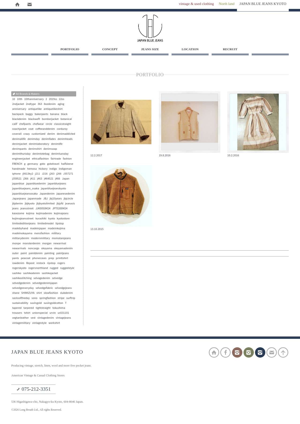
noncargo (33, 249)
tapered (17, 308)
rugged (54, 268)
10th (19, 99)
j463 (39, 179)
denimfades (48, 139)
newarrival (59, 243)
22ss (61, 99)
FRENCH (17, 164)
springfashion (47, 298)
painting (50, 254)
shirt (39, 293)
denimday (34, 139)
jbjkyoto (30, 204)
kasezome (18, 214)
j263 (51, 174)
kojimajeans (61, 214)
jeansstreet (27, 209)
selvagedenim (42, 278)
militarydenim (20, 239)
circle (49, 124)
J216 (45, 174)
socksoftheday (21, 298)
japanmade (34, 199)
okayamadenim (63, 249)
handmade (18, 169)
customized (38, 134)
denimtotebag (40, 154)
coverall (17, 134)
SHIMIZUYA (27, 293)
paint (24, 254)
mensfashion (42, 234)
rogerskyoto (19, 268)
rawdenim (18, 263)
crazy (26, 134)
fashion (67, 159)
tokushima (58, 308)
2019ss (53, 99)
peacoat (25, 258)
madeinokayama (22, 234)
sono (35, 298)
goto (42, 164)
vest (33, 318)
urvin (52, 313)
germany (32, 164)
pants (15, 258)
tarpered (28, 308)
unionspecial (40, 313)
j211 (37, 174)
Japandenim (46, 194)
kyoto (51, 219)
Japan (66, 179)
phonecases (39, 258)
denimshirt (35, 149)
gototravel (53, 164)
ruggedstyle (67, 268)
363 (40, 104)
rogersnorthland (38, 268)
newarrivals (19, 249)
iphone (16, 174)
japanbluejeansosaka (25, 194)
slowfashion (51, 293)
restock (40, 263)
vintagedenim (46, 318)
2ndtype (31, 104)
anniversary (19, 109)
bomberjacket (50, 119)
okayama (46, 249)
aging (61, 104)
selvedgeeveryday (23, 288)
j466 (57, 179)
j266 (58, 174)
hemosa (32, 169)
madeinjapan (38, 229)
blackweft (34, 119)
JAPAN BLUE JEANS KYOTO (150, 28)
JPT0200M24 (60, 209)
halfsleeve (67, 164)
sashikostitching (22, 278)
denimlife (57, 144)
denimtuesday (60, 154)
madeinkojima (56, 229)
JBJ (45, 199)
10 (13, 99)
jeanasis (70, 204)
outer (15, 254)
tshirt (27, 313)
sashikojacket (50, 273)
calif (14, 124)
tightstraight (43, 308)
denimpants (19, 149)
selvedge (57, 278)
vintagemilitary (21, 323)
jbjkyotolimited (45, 204)
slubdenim (66, 293)
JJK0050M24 (42, 209)
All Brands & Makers (25, 94)
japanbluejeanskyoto (53, 189)
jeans (15, 209)
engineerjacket (21, 159)
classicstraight (62, 124)
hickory (43, 169)
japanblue (18, 184)
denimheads (65, 139)
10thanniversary (34, 99)
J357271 (68, 174)
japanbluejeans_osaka (25, 189)
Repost (30, 263)
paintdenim (35, 254)
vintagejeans (63, 318)
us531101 (63, 313)
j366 (25, 179)
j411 (32, 179)
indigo (53, 169)
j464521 (48, 179)
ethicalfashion (40, 159)
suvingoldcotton (53, 303)
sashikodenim (31, 273)
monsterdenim (31, 243)
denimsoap (50, 149)
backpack (18, 114)
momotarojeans (61, 239)
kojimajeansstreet (23, 219)
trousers (17, 313)
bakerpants (41, 114)
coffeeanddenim (45, 129)
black (64, 114)
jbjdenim (17, 204)
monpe (16, 243)
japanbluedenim (36, 184)
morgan (47, 243)
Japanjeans (19, 199)
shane (15, 293)
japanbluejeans (57, 184)
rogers (61, 263)
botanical (66, 119)
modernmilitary (40, 239)
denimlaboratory (39, 144)
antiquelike (35, 109)
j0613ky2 (27, 174)
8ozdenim (50, 104)
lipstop (60, 224)
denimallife (19, 139)
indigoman (65, 169)
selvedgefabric (44, 288)
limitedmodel (46, 224)
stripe (61, 298)
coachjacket (19, 129)
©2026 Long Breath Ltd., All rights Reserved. (38, 411)
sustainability (20, 303)
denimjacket (19, 144)
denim (51, 134)
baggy (29, 114)
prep (51, 258)
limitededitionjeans (24, 224)
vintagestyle (39, 323)
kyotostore (63, 219)
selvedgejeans (63, 288)
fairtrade (56, 159)
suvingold (36, 303)
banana (54, 114)
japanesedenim (65, 194)
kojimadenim (44, 214)
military (56, 234)
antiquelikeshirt (53, 109)
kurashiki (40, 219)
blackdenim (19, 119)
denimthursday (21, 154)
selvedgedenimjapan (44, 283)
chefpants (25, 124)
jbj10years (55, 199)
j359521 (17, 179)
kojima (30, 214)
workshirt (54, 323)
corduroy (62, 129)
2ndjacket (18, 104)
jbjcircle (68, 199)
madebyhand (20, 229)
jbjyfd (59, 204)
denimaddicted (66, 134)
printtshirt (62, 258)
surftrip (70, 298)
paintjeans (62, 254)
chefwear (38, 124)
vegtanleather (20, 318)
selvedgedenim (21, 283)
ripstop (51, 263)
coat (31, 129)
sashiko (16, 273)
